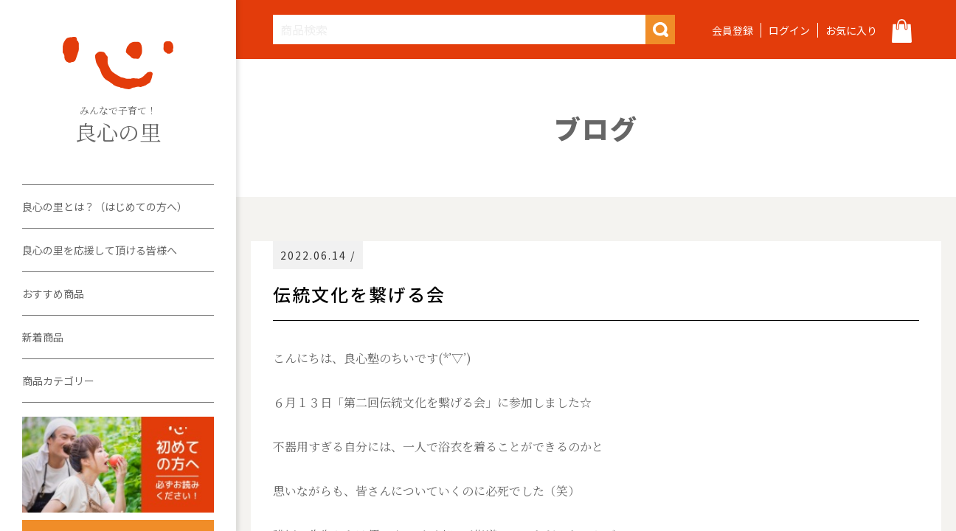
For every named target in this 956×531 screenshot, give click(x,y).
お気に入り (851, 30)
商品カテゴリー (58, 380)
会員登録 (732, 30)
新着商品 (42, 337)
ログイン (789, 30)
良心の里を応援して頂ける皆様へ (99, 250)
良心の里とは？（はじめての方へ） (104, 206)
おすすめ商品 (53, 293)
